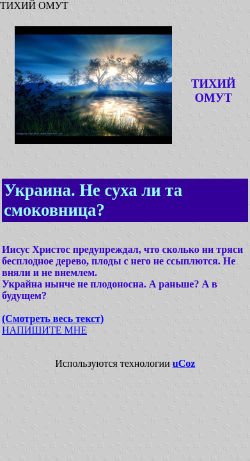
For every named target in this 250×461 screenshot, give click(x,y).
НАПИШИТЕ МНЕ (44, 330)
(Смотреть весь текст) (53, 318)
